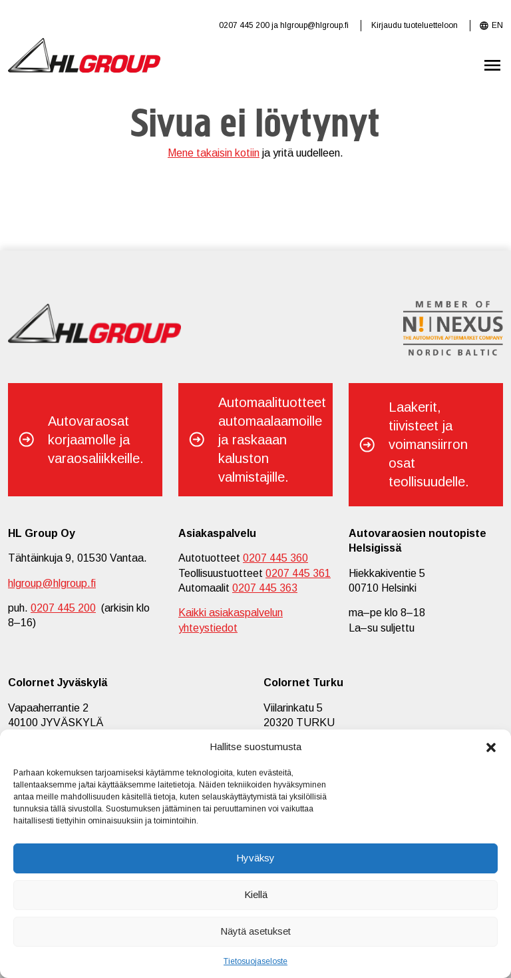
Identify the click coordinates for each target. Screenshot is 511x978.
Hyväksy (255, 857)
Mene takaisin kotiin (213, 153)
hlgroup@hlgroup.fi (314, 25)
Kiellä (255, 894)
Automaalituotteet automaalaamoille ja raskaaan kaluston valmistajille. (272, 439)
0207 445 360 (275, 558)
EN (497, 25)
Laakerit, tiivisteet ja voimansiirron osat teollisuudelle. (429, 444)
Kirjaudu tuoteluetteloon (414, 25)
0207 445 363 (264, 588)
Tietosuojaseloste (255, 961)
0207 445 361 (298, 573)
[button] (491, 746)
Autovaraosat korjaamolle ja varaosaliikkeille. (96, 440)
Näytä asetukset (255, 931)
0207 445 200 (244, 25)
